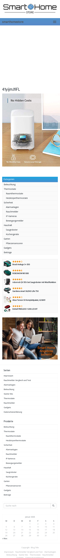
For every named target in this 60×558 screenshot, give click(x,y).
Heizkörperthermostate (17, 198)
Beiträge (8, 252)
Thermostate (10, 189)
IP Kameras (11, 216)
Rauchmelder (12, 211)
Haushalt (8, 225)
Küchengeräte (12, 234)
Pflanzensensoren (14, 243)
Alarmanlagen (12, 207)
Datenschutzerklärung (13, 412)
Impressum (8, 376)
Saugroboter (12, 229)
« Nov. (5, 538)
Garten (7, 238)
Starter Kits (8, 394)
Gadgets (8, 247)
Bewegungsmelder (14, 220)
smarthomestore (12, 22)
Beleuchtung (9, 184)
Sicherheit (8, 202)
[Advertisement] (27, 54)
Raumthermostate (14, 193)
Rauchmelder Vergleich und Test (17, 380)
